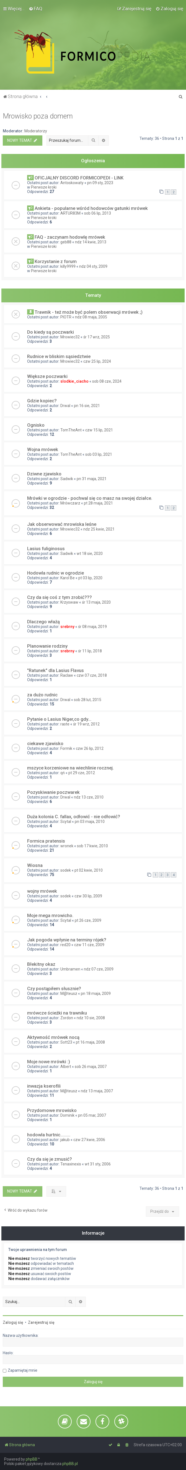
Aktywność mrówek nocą (53, 1037)
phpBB (31, 1459)
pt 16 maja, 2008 (90, 1042)
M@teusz (68, 993)
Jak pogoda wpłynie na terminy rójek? (66, 940)
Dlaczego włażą (43, 621)
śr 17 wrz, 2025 (96, 337)
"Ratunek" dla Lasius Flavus (55, 670)
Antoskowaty (72, 183)
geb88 (65, 242)
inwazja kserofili (44, 1086)
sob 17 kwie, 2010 (92, 846)
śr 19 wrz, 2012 (86, 724)
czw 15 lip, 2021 (99, 430)
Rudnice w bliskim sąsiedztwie (59, 356)
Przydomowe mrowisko (52, 1110)
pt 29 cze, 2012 (81, 773)
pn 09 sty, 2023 (100, 183)
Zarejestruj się (41, 1322)
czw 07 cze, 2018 (92, 675)
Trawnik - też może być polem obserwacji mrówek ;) (89, 312)
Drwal (65, 405)
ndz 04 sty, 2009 (93, 266)
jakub (65, 1139)
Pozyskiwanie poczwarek (53, 792)
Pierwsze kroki (43, 187)
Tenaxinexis (70, 1164)
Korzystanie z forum (56, 261)
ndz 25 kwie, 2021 (99, 529)
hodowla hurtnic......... (48, 1134)
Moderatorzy (35, 131)
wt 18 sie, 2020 (90, 553)
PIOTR (65, 317)
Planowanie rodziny (47, 646)
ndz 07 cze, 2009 (98, 969)
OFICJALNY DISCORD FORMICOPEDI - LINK (79, 178)
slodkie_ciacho (74, 381)
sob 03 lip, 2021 (98, 454)
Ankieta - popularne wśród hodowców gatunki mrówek (91, 208)
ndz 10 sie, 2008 (91, 1018)
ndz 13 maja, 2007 (97, 1091)
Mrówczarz (70, 503)
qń (62, 773)
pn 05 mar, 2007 (92, 1115)
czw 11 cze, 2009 (89, 945)
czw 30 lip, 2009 (88, 896)
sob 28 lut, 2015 (87, 699)
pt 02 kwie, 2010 (88, 870)
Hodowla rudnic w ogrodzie (55, 573)
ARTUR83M (70, 213)
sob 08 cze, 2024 (107, 381)
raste (64, 724)
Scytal (65, 821)
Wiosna (35, 865)
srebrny (67, 626)
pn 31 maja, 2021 (92, 479)
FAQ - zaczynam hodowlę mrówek (70, 237)
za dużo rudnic (42, 694)
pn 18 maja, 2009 (96, 993)
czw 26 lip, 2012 (90, 748)
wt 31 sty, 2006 (98, 1164)
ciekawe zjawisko (45, 743)
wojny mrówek (42, 891)
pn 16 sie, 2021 (87, 405)
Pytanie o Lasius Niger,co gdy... (59, 719)
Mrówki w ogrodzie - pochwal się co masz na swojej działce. (89, 498)
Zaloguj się (13, 1322)
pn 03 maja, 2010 (90, 821)
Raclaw (66, 675)
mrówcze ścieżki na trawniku (57, 1013)
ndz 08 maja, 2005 (91, 317)
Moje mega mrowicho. (50, 915)
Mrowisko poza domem (38, 116)
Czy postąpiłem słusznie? (54, 988)
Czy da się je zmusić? (49, 1159)
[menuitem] (35, 8)
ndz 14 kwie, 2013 (90, 242)
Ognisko (36, 425)
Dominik (67, 1115)
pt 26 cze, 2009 (88, 920)
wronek (66, 846)
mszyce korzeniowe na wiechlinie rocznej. (70, 768)
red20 (65, 945)
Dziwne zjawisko (44, 474)
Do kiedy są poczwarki (50, 332)
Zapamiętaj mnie (22, 1370)
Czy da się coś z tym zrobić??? (59, 597)
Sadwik (66, 479)
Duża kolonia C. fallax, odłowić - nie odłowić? (73, 816)
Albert (65, 1066)
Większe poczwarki (47, 376)
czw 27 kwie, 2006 (89, 1139)
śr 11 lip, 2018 (90, 651)
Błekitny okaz (41, 964)
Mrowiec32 (70, 337)
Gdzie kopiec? (42, 400)
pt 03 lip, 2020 (90, 578)
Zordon (66, 1018)
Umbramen (70, 969)
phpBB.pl (70, 1463)
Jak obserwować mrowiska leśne (61, 524)
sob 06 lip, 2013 (97, 213)
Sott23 (66, 1042)
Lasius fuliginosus (46, 548)
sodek (65, 870)
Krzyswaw (69, 602)
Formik (66, 748)
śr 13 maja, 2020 (96, 602)
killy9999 (68, 266)
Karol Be (67, 578)
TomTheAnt (71, 430)
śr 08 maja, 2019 (92, 626)
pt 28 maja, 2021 (98, 503)
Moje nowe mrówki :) (48, 1061)
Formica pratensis (46, 841)
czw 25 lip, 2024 (97, 361)
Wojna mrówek (42, 449)
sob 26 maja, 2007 (91, 1066)
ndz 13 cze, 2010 (89, 797)
